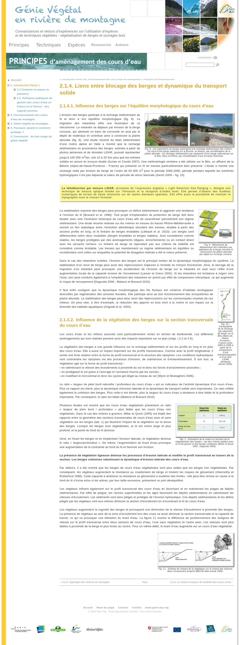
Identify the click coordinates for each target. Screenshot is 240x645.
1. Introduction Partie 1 (72, 79)
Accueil (16, 80)
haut (145, 582)
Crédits (137, 607)
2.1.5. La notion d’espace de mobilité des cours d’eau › (201, 582)
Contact (123, 607)
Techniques (48, 45)
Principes (20, 45)
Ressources (101, 45)
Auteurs (122, 45)
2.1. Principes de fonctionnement (156, 79)
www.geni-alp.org (157, 607)
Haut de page (105, 607)
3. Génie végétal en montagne (29, 123)
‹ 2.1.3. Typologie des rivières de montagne (85, 582)
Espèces (75, 45)
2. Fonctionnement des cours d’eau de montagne (111, 79)
